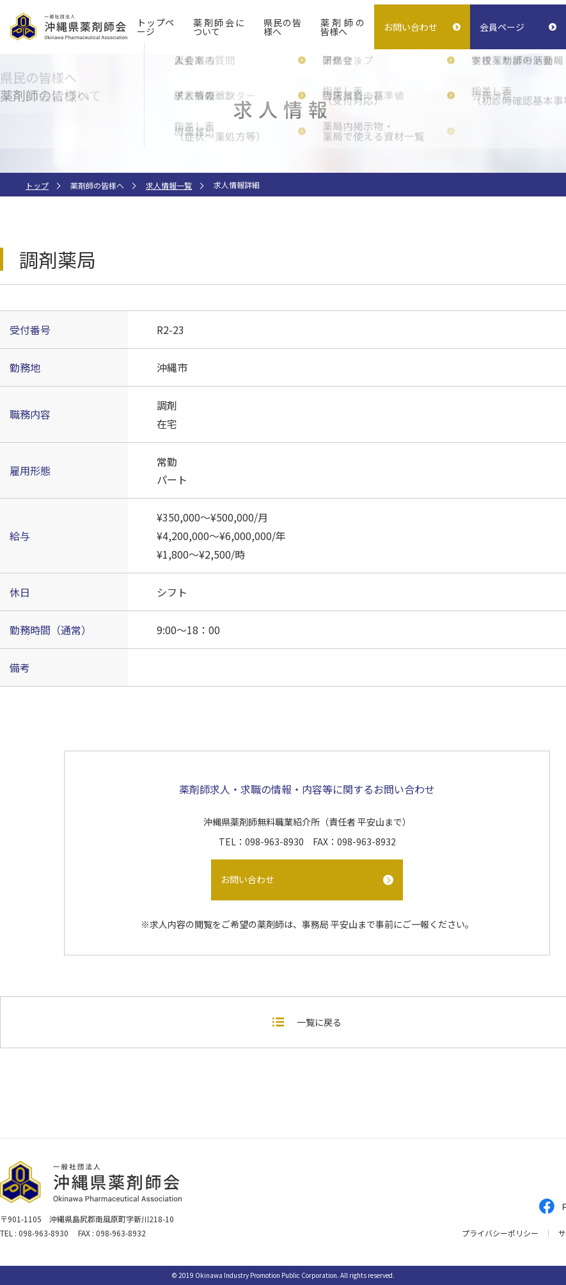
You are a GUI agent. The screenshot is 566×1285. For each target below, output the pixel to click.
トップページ (155, 27)
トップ (37, 185)
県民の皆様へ (282, 27)
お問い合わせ (410, 26)
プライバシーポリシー (500, 1233)
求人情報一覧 (169, 185)
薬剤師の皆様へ (342, 27)
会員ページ (502, 26)
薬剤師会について (218, 27)
